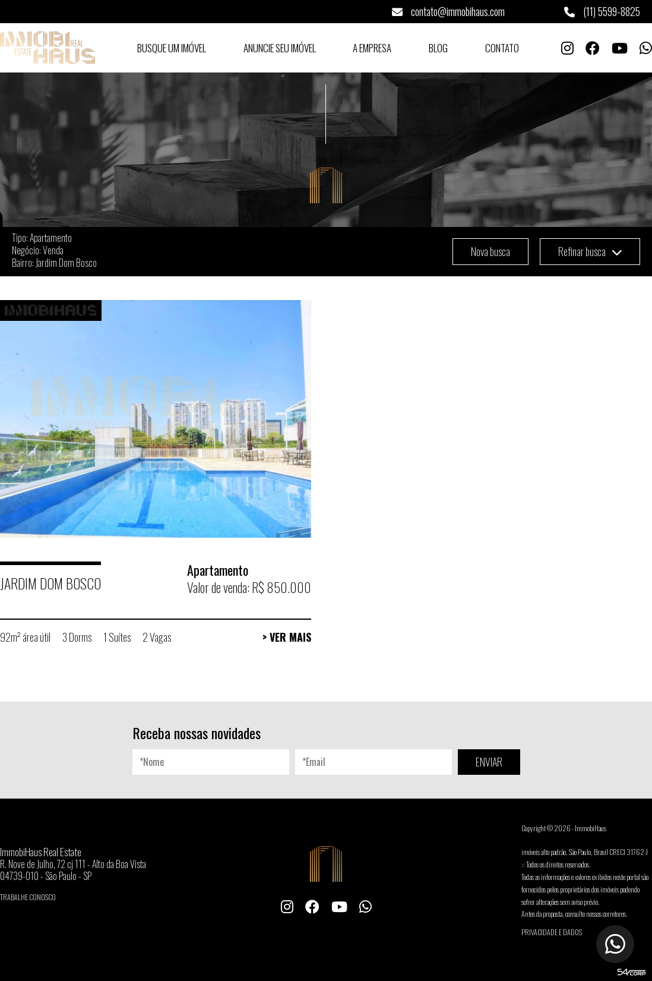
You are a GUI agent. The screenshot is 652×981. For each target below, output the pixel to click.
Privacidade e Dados (551, 932)
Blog (438, 47)
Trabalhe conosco (28, 897)
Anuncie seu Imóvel (279, 47)
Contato (502, 47)
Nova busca (490, 251)
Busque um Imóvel (171, 47)
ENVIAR (489, 761)
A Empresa (372, 47)
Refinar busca (590, 251)
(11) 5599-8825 (602, 11)
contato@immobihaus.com (448, 11)
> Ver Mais (286, 637)
